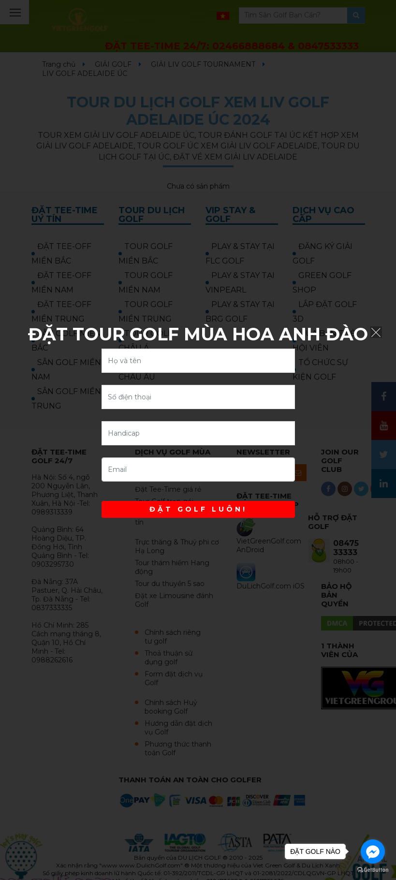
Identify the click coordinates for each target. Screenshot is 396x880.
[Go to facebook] (373, 851)
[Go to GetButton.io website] (372, 870)
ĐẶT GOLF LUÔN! (198, 509)
